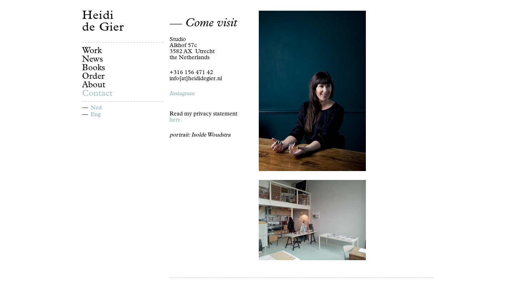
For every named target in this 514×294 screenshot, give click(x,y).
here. (176, 120)
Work (92, 51)
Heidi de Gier (103, 22)
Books (93, 68)
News (92, 60)
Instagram (182, 94)
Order (93, 77)
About (93, 85)
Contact (97, 94)
